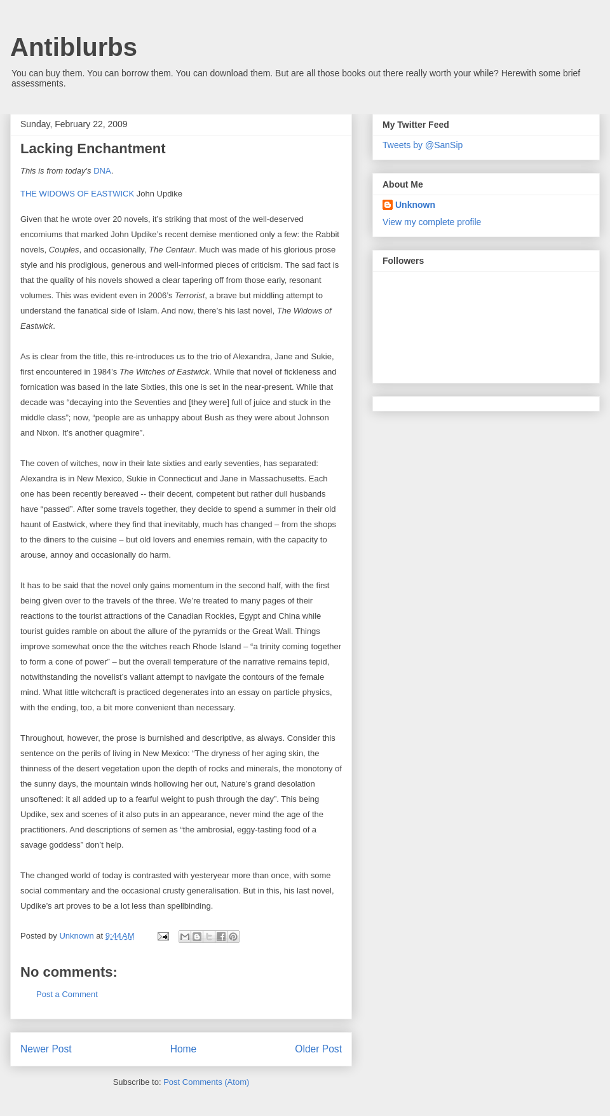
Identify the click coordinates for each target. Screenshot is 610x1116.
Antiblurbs (73, 47)
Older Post (318, 1049)
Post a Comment (67, 994)
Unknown (415, 205)
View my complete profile (432, 222)
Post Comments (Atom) (206, 1082)
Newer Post (46, 1049)
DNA (102, 171)
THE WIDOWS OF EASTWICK (77, 193)
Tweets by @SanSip (423, 145)
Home (183, 1049)
